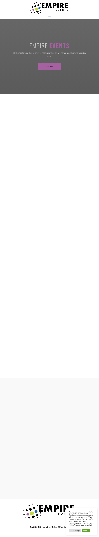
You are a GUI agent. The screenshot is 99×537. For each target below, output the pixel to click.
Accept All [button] (86, 531)
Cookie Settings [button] (75, 531)
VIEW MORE (49, 65)
